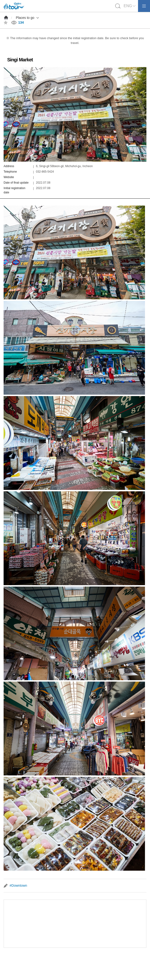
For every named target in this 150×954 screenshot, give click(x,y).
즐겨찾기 (6, 23)
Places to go (25, 18)
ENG (128, 6)
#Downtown (18, 885)
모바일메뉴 (144, 6)
